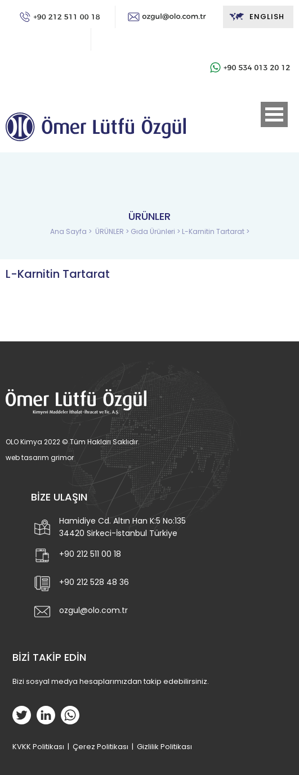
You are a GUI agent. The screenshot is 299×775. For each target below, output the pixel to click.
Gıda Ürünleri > (156, 231)
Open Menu (274, 114)
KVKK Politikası (38, 746)
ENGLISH (256, 16)
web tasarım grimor (40, 457)
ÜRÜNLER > (113, 231)
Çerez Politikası (100, 746)
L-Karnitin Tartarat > (215, 231)
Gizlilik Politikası (164, 746)
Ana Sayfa (69, 231)
